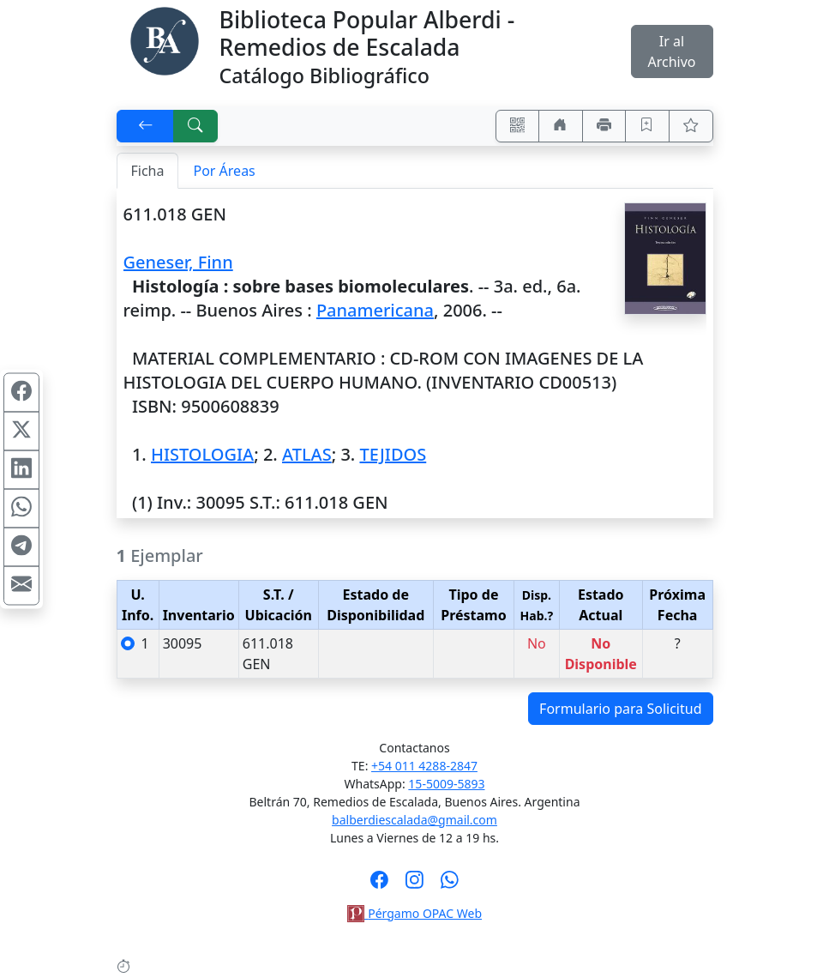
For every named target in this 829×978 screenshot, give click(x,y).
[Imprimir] (604, 126)
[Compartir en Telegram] (21, 547)
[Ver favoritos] (691, 126)
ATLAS (307, 454)
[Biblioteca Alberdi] (164, 39)
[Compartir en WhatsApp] (21, 508)
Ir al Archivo (671, 51)
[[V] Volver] (146, 126)
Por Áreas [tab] (224, 170)
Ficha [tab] (148, 170)
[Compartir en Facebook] (21, 393)
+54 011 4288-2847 (424, 766)
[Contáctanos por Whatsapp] (449, 885)
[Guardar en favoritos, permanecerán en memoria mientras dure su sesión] (647, 126)
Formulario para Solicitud (620, 708)
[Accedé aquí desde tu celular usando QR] (518, 126)
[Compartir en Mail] (21, 586)
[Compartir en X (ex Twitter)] (21, 431)
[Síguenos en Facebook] (379, 885)
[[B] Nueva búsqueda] (195, 126)
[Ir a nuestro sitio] (560, 126)
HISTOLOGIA (202, 454)
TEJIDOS (392, 454)
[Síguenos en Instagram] (414, 885)
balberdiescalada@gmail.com (414, 820)
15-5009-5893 (446, 784)
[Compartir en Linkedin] (21, 470)
